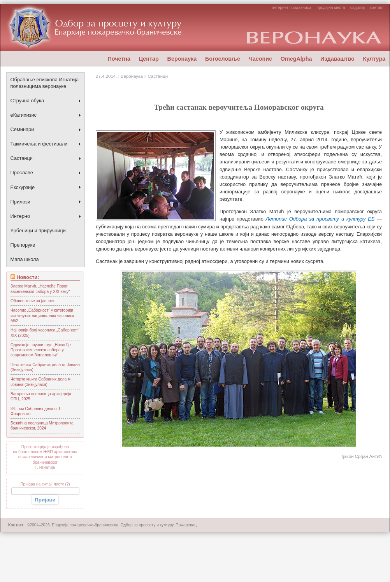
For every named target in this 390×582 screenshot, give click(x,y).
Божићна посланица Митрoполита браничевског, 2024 (42, 425)
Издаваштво (337, 59)
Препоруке (23, 245)
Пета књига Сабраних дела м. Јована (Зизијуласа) (45, 367)
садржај (357, 7)
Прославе (22, 172)
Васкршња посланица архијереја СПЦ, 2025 (41, 396)
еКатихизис (24, 115)
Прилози (20, 202)
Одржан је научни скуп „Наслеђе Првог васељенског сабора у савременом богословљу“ (41, 350)
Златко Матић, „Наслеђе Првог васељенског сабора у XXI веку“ (40, 288)
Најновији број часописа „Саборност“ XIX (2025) (45, 332)
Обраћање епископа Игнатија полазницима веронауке (45, 83)
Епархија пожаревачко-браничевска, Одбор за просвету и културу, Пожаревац (124, 525)
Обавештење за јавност (32, 301)
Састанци (22, 158)
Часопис (260, 59)
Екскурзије (23, 187)
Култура (374, 59)
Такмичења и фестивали (39, 144)
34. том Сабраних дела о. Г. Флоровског (36, 411)
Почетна (118, 59)
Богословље (222, 59)
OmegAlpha (296, 59)
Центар (149, 59)
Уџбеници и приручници (38, 230)
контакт (376, 7)
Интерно (20, 216)
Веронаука (182, 59)
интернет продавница (292, 7)
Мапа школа (25, 259)
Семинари (22, 129)
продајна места (331, 7)
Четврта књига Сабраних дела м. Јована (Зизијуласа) (41, 381)
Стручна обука (27, 100)
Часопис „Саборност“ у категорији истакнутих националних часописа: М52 (43, 315)
